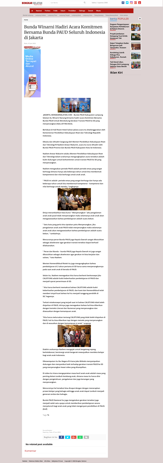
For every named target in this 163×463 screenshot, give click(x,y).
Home (26, 20)
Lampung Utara (87, 15)
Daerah (90, 11)
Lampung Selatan (40, 15)
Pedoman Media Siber (36, 461)
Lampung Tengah (64, 15)
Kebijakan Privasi (57, 461)
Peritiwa (47, 11)
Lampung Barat (76, 15)
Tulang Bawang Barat (111, 15)
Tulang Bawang (98, 15)
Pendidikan (72, 11)
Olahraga (82, 11)
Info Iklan (47, 461)
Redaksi (24, 461)
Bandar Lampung (28, 15)
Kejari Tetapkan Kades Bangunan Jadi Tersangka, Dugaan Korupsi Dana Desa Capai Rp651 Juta (119, 47)
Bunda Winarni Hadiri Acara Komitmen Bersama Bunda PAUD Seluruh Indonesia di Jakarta (64, 32)
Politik (55, 11)
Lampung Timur (52, 15)
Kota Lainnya (124, 15)
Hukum (63, 11)
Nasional (39, 11)
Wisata (98, 11)
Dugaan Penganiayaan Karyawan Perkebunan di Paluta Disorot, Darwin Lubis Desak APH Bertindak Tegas (119, 28)
